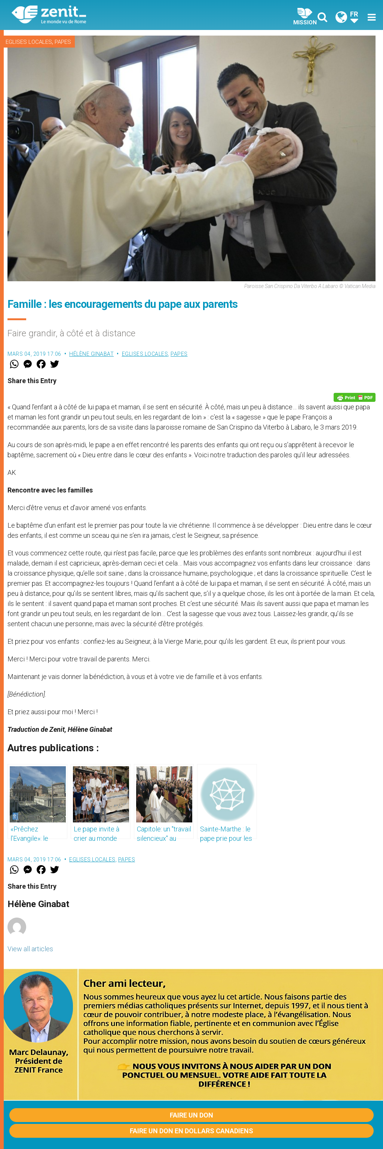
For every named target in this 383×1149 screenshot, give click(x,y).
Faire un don (191, 1115)
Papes (63, 42)
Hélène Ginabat (91, 354)
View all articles (30, 949)
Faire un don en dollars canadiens (191, 1131)
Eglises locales (29, 42)
